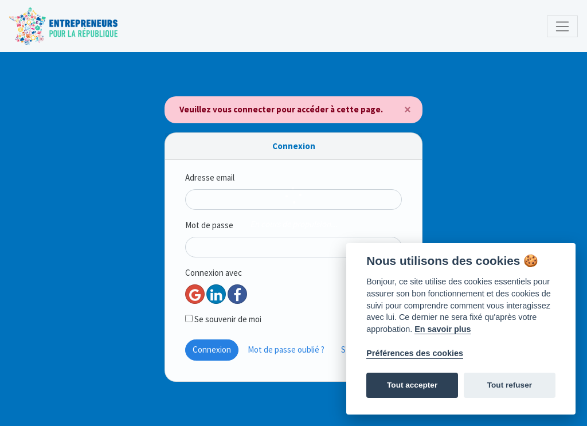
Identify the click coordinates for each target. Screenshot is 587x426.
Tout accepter (412, 385)
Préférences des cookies (414, 353)
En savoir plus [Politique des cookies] (442, 329)
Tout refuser (509, 385)
